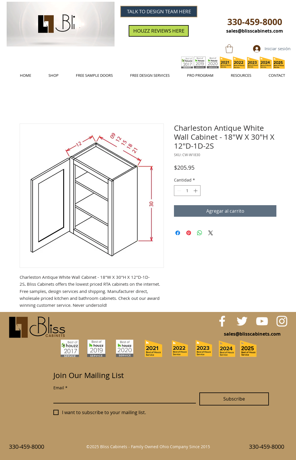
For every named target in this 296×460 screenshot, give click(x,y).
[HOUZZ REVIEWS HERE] (159, 31)
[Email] (122, 397)
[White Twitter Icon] (242, 321)
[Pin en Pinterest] (188, 232)
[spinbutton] (187, 191)
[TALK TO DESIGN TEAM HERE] (158, 11)
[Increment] (196, 191)
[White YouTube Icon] (262, 321)
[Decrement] (178, 191)
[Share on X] (210, 232)
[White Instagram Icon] (282, 321)
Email (60, 387)
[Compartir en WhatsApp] (199, 232)
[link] (229, 48)
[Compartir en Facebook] (177, 232)
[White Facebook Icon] (222, 321)
